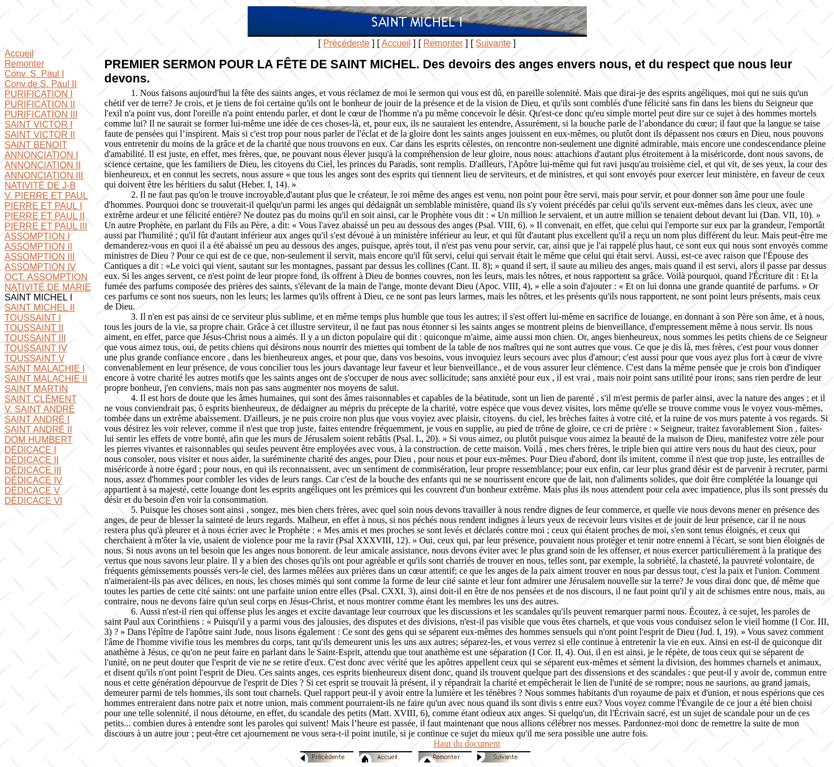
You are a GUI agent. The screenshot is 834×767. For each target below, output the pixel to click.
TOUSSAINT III (35, 338)
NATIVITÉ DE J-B (40, 185)
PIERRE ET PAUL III (46, 226)
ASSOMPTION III (40, 257)
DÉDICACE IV (33, 480)
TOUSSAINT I (33, 318)
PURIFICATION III (41, 114)
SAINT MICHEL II (40, 307)
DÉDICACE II (32, 460)
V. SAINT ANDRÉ (40, 409)
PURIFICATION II (40, 104)
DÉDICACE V (32, 490)
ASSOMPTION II (38, 246)
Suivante (493, 43)
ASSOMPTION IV (40, 267)
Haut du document (467, 743)
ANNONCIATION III (44, 175)
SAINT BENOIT (36, 145)
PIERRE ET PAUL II (45, 216)
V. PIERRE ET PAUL (46, 196)
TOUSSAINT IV (36, 348)
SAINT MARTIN (36, 389)
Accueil (396, 43)
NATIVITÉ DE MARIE (48, 287)
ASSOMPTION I (37, 236)
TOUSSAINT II (34, 328)
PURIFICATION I (39, 94)
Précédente (346, 43)
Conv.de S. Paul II (41, 84)
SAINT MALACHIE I (45, 368)
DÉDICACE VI (33, 500)
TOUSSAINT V (34, 358)
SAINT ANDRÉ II (38, 429)
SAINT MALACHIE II (46, 379)
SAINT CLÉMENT (41, 399)
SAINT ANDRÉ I (37, 419)
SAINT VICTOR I (38, 124)
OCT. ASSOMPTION (46, 277)
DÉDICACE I (31, 450)
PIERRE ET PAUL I (44, 206)
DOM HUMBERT (39, 439)
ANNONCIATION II (43, 165)
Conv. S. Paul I (34, 74)
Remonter (443, 43)
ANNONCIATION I (41, 155)
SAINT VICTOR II (40, 135)
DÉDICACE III (33, 470)
